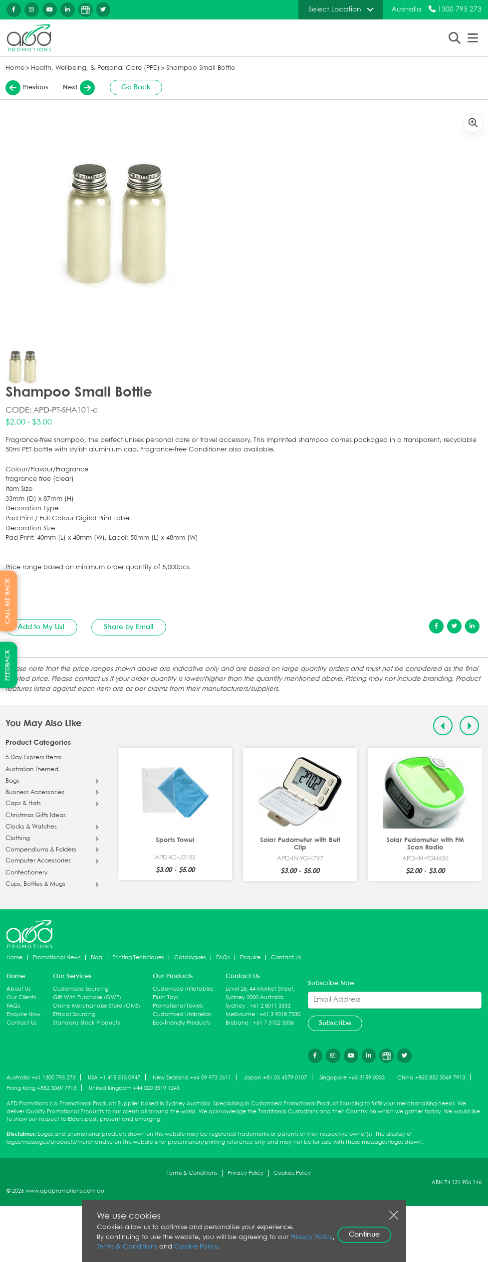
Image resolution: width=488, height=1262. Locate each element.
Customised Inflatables (183, 989)
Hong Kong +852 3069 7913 (41, 1088)
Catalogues (190, 957)
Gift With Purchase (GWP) (87, 997)
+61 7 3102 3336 (273, 1023)
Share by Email (128, 627)
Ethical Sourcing (74, 1014)
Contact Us (286, 957)
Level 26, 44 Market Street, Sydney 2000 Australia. (260, 993)
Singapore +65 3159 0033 (352, 1077)
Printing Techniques (138, 957)
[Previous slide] (443, 725)
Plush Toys (165, 997)
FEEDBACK (7, 665)
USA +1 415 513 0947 (114, 1077)
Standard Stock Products (86, 1023)
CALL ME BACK (7, 601)
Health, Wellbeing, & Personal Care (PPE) (95, 68)
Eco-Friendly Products (181, 1023)
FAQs (223, 957)
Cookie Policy (196, 1247)
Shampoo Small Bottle (200, 68)
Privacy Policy (245, 1173)
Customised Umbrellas (182, 1014)
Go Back (136, 87)
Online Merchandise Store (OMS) (96, 1006)
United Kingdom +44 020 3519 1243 (134, 1088)
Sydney (235, 1006)
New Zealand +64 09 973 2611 (192, 1077)
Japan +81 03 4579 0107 (275, 1077)
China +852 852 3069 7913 (431, 1077)
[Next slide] (469, 725)
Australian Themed (31, 770)
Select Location (334, 9)
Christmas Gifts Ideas (35, 816)
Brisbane (237, 1023)
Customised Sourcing (80, 989)
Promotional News (56, 957)
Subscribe (335, 1023)
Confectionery (26, 873)
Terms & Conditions (192, 1173)
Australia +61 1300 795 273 (40, 1077)
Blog (96, 957)
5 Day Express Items (33, 758)
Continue (364, 1234)
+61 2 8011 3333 (269, 1006)
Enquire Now (23, 1014)
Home (14, 68)
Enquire (250, 957)
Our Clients (21, 997)
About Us (18, 989)
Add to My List (41, 627)
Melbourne (240, 1014)
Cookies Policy (292, 1173)
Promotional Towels (178, 1006)
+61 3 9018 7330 (279, 1014)
